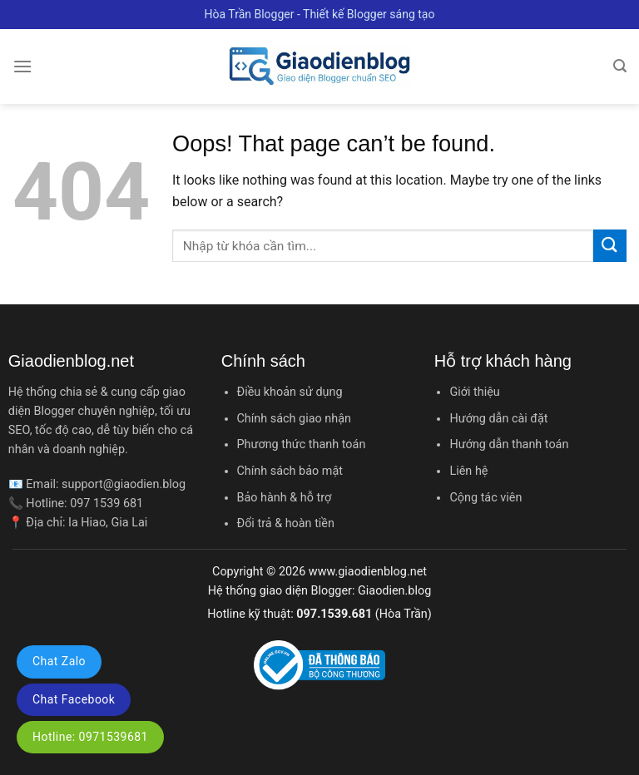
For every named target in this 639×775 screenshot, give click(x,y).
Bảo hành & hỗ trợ (284, 498)
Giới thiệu (474, 392)
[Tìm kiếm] (620, 66)
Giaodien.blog (394, 591)
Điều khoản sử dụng (290, 392)
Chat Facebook (73, 699)
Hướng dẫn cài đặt (498, 419)
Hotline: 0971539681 (90, 736)
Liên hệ (468, 471)
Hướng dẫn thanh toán (508, 444)
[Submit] (610, 246)
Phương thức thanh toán (301, 444)
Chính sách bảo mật (290, 471)
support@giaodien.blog (124, 484)
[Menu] (22, 66)
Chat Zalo (59, 661)
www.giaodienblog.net (368, 572)
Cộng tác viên (485, 498)
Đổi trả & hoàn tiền (285, 523)
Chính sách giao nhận (294, 419)
